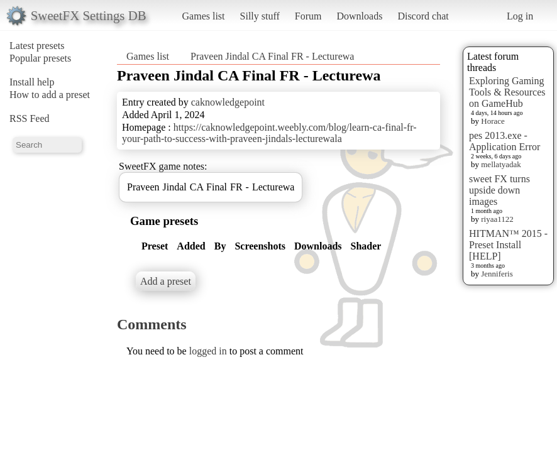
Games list (203, 16)
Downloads (359, 16)
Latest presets (37, 45)
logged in (208, 351)
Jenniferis (497, 273)
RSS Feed (29, 118)
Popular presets (40, 58)
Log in (520, 16)
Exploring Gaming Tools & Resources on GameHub (507, 92)
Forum (308, 16)
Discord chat (422, 16)
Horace (493, 121)
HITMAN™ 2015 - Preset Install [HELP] (508, 244)
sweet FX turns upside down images (499, 190)
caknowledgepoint (228, 102)
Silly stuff (260, 16)
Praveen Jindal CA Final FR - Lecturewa (272, 56)
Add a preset (165, 281)
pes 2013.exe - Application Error (504, 141)
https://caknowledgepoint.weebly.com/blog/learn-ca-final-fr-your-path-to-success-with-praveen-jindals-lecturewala (269, 133)
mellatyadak (501, 164)
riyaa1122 (497, 219)
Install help (32, 82)
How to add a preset (49, 94)
